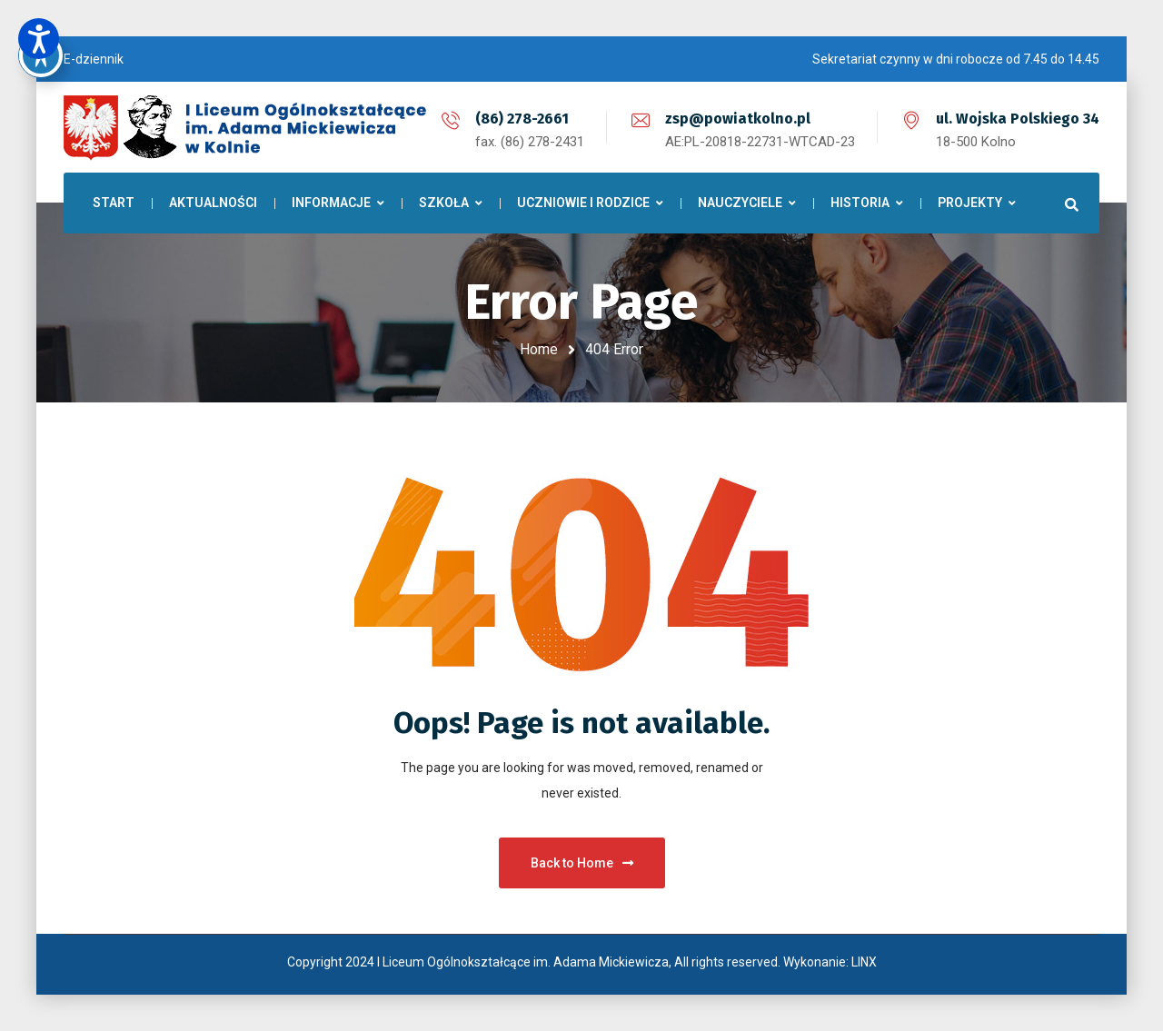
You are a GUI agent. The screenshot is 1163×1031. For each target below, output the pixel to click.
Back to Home (582, 863)
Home (539, 349)
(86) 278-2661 (522, 118)
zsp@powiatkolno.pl (737, 118)
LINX (864, 962)
